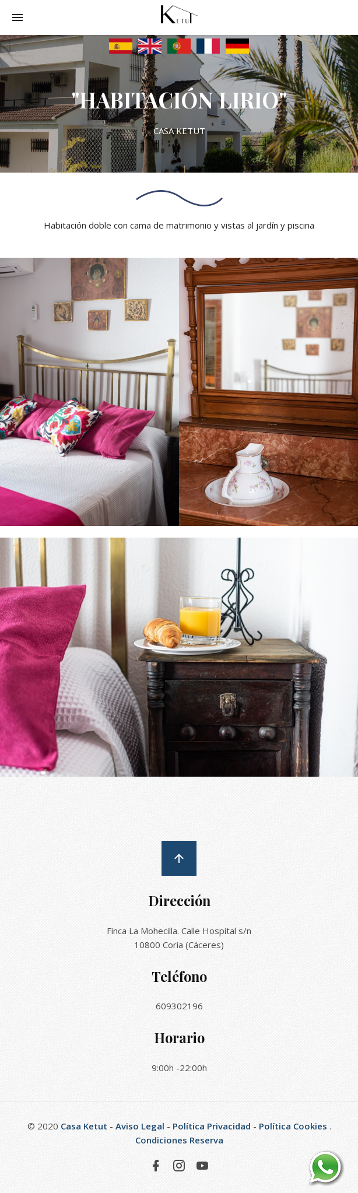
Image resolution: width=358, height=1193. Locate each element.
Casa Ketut (84, 1126)
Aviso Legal (139, 1126)
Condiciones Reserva (179, 1140)
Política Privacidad (212, 1126)
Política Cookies (293, 1126)
